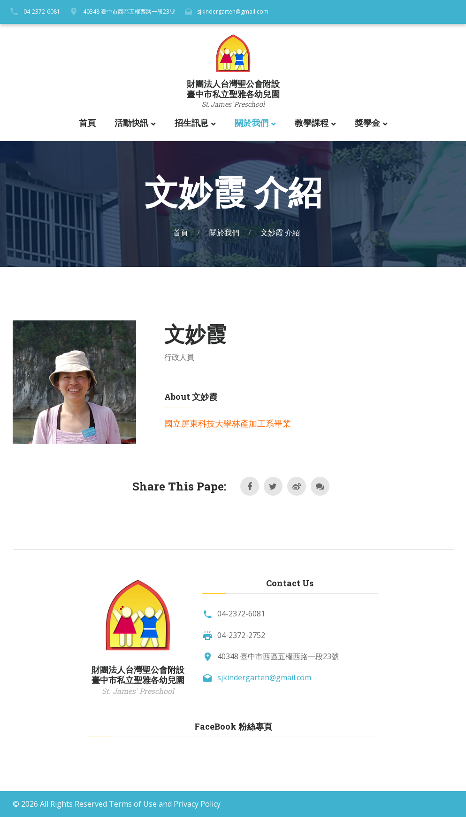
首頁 (87, 123)
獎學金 (367, 123)
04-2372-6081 (41, 12)
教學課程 (311, 123)
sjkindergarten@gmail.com (232, 12)
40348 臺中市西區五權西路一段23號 (129, 12)
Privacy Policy (197, 804)
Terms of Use (133, 804)
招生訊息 (191, 123)
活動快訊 (131, 123)
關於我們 (251, 123)
